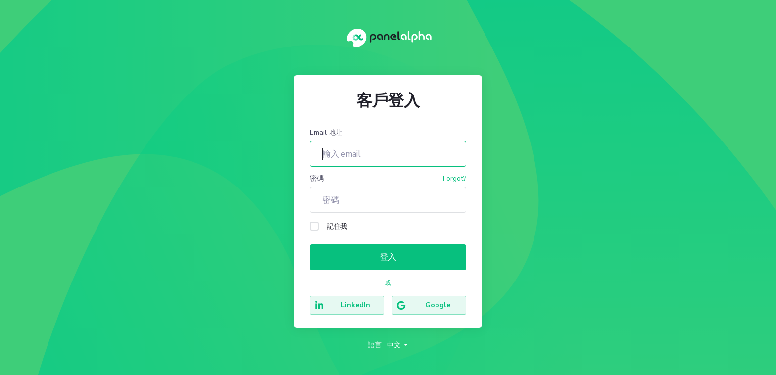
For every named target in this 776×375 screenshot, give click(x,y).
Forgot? (454, 178)
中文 (398, 345)
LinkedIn (340, 305)
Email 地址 (326, 132)
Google (421, 305)
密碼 (317, 178)
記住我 (328, 226)
